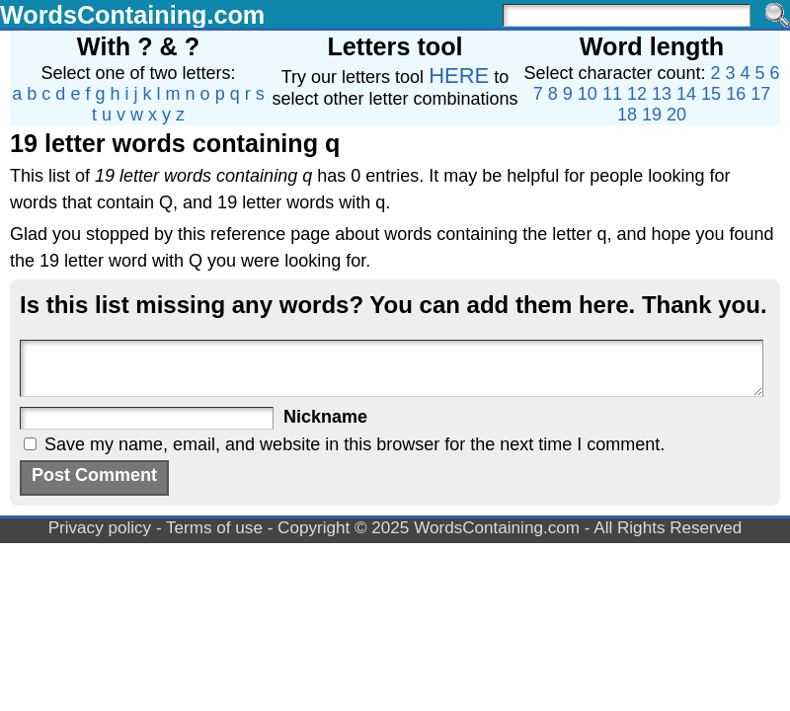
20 (676, 114)
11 (612, 94)
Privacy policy (100, 527)
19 (652, 114)
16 (736, 94)
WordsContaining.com (132, 15)
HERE (459, 75)
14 (686, 94)
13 (662, 94)
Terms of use (214, 527)
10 (587, 94)
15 (711, 94)
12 (637, 94)
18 (627, 114)
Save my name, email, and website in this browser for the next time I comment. (354, 444)
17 (760, 94)
